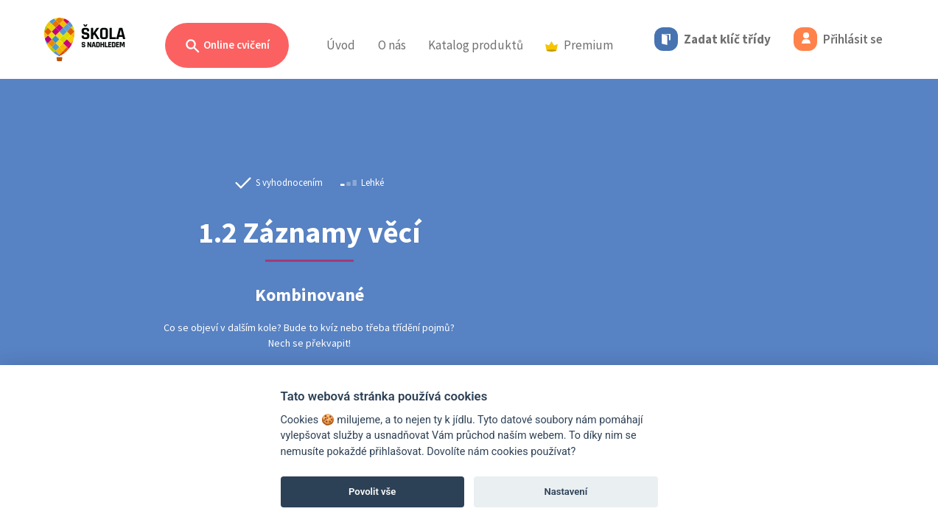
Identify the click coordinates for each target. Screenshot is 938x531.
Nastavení (565, 491)
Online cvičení (227, 46)
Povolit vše (372, 491)
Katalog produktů (475, 45)
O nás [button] (392, 45)
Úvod (340, 45)
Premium (579, 45)
